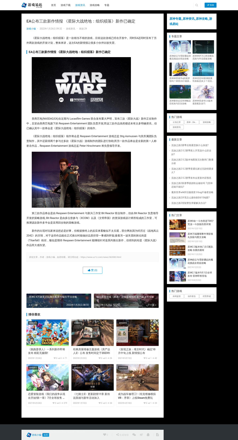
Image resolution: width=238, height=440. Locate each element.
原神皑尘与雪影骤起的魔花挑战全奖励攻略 (180, 57)
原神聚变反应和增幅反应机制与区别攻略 (180, 102)
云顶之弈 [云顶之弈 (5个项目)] (177, 122)
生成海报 (122, 434)
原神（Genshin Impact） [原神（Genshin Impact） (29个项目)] (193, 122)
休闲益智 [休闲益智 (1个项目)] (177, 296)
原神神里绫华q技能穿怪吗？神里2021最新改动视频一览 (179, 79)
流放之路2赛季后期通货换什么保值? (190, 145)
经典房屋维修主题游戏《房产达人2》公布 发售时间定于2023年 (91, 351)
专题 (106, 5)
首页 (53, 5)
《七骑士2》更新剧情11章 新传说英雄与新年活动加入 (91, 395)
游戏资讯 (80, 5)
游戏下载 (66, 5)
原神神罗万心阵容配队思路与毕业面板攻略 (203, 57)
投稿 (210, 5)
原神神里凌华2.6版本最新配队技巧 (203, 102)
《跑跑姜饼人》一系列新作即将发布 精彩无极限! (46, 351)
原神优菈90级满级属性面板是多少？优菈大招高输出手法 (203, 79)
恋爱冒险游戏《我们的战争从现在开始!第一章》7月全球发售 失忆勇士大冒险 (46, 396)
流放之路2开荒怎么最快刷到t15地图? (190, 197)
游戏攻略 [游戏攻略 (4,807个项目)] (207, 122)
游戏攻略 (95, 5)
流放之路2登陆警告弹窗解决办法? (188, 203)
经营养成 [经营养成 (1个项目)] (207, 296)
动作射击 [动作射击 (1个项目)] (192, 296)
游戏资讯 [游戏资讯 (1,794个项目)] (177, 127)
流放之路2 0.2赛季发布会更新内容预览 (191, 178)
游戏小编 (31, 28)
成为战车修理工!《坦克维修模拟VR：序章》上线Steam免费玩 (137, 395)
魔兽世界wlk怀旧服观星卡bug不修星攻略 (192, 192)
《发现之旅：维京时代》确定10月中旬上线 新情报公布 (136, 351)
